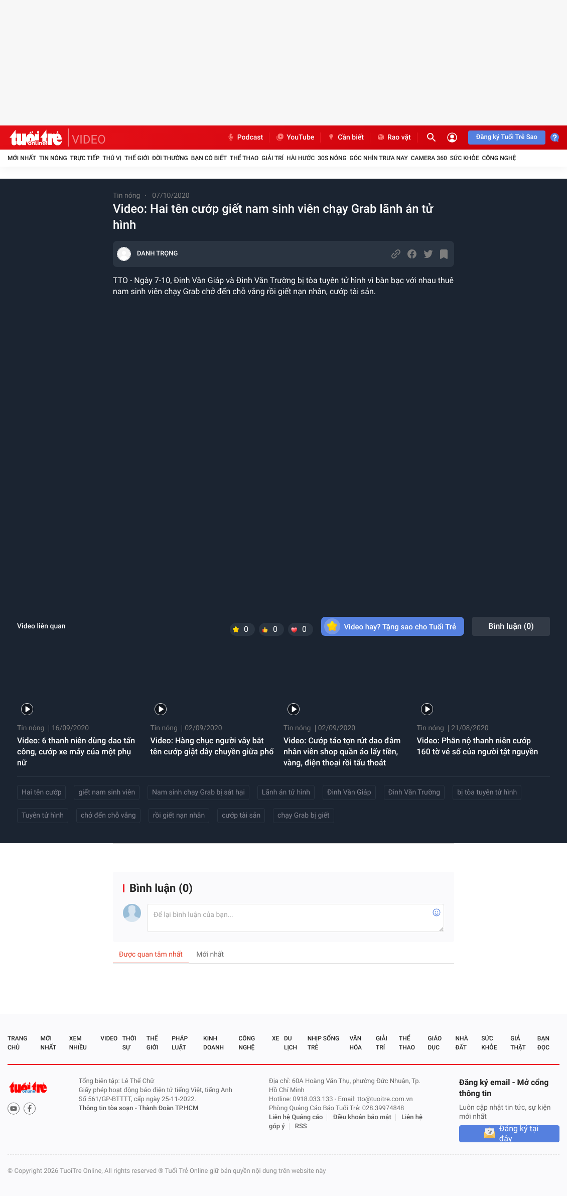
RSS (301, 1126)
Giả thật (517, 1043)
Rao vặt (393, 137)
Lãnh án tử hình (286, 792)
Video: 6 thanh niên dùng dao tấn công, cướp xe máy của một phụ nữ (76, 751)
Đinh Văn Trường (414, 792)
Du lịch (290, 1043)
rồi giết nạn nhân (179, 816)
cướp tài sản (241, 816)
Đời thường (170, 158)
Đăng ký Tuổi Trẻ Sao (506, 137)
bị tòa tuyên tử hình (487, 792)
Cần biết (345, 137)
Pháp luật (180, 1043)
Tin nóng (53, 158)
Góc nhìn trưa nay (379, 158)
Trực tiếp (85, 158)
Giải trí (272, 158)
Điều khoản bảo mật (362, 1117)
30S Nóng (332, 158)
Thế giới (136, 158)
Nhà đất (461, 1043)
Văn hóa (355, 1043)
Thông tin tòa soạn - (108, 1108)
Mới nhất (22, 158)
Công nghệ (499, 158)
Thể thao (244, 158)
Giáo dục (435, 1043)
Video (108, 1038)
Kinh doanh (213, 1043)
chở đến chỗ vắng (108, 816)
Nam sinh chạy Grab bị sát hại (198, 792)
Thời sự (129, 1043)
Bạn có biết (209, 158)
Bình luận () (511, 626)
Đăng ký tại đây (519, 1133)
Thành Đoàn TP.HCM (168, 1108)
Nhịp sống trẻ (323, 1043)
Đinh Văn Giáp (349, 792)
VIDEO (89, 139)
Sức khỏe (464, 158)
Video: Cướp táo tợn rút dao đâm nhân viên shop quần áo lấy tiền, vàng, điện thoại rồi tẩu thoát (342, 751)
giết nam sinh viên (106, 792)
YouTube (294, 137)
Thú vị (111, 158)
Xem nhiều (78, 1043)
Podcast (244, 137)
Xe (275, 1038)
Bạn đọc (543, 1043)
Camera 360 (429, 158)
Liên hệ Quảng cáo (296, 1117)
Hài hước (301, 158)
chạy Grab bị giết (303, 816)
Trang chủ (17, 1043)
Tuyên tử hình (43, 816)
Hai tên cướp (41, 792)
